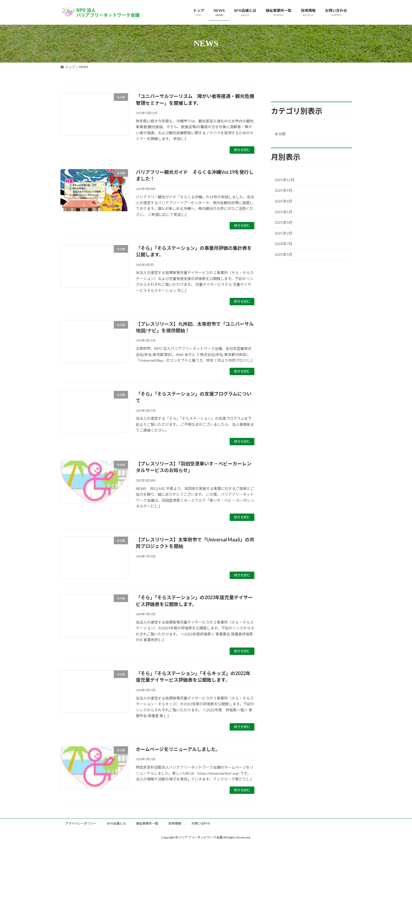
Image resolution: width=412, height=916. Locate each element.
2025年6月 (283, 201)
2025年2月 (283, 233)
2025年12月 (285, 179)
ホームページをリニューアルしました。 (178, 749)
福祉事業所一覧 (147, 823)
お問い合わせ (200, 823)
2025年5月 (283, 211)
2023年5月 (283, 254)
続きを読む (242, 150)
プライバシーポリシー (81, 823)
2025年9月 (283, 190)
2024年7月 (283, 243)
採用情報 (174, 823)
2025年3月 (283, 222)
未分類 (280, 134)
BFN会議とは (116, 823)
